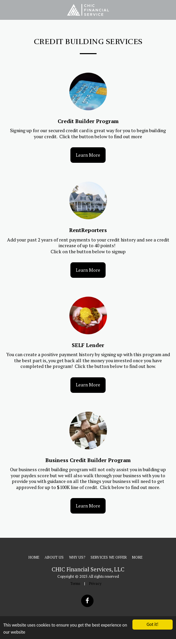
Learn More (88, 155)
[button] (7, 9)
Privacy (95, 583)
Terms (75, 583)
